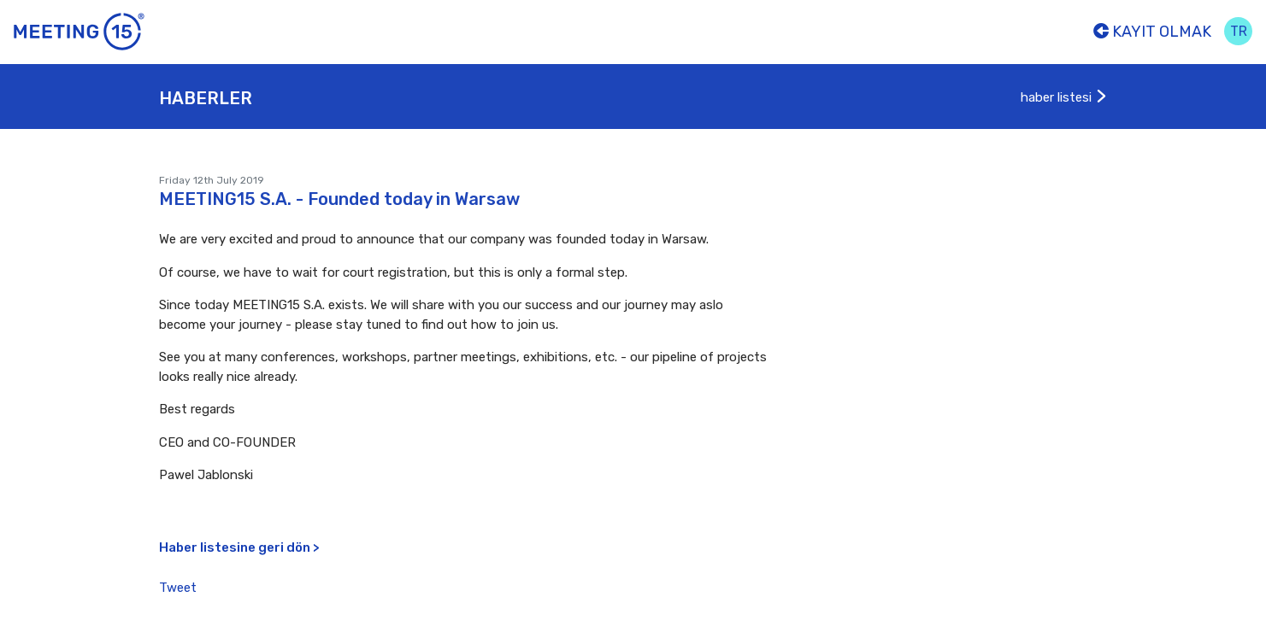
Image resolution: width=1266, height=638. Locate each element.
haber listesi (1064, 97)
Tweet (178, 587)
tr (1238, 31)
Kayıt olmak (1152, 31)
